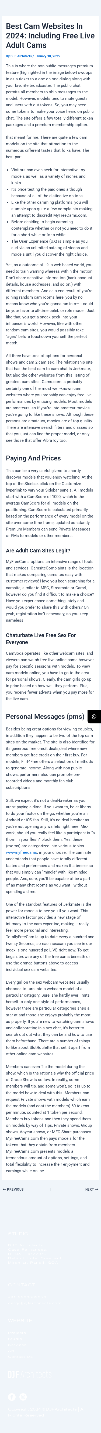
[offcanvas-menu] (91, 18)
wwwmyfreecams (21, 852)
